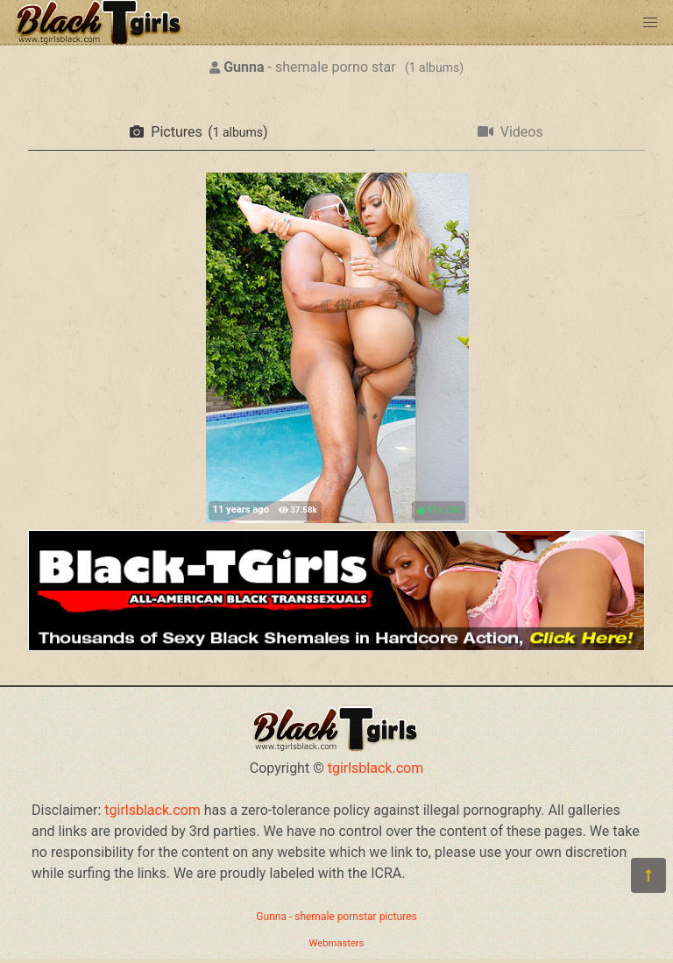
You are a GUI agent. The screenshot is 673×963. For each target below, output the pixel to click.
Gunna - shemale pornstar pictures (336, 916)
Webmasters (337, 943)
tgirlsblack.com (376, 768)
